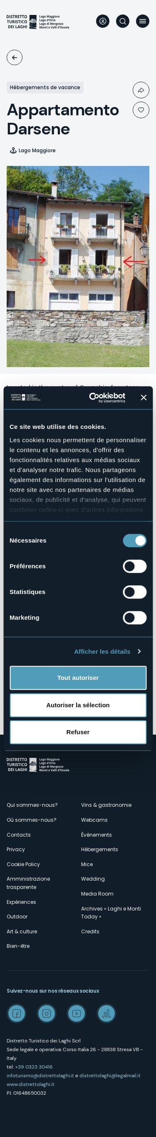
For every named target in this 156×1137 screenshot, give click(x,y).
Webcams (94, 819)
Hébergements (99, 849)
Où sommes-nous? (32, 819)
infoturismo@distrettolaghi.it (40, 1075)
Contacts (19, 834)
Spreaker (106, 1013)
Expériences (21, 902)
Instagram (47, 1013)
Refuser (78, 731)
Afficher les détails (102, 651)
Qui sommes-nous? (32, 804)
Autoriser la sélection (78, 704)
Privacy (16, 849)
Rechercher (122, 21)
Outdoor (17, 916)
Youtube (77, 1013)
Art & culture (22, 931)
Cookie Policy (23, 864)
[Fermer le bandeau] (143, 398)
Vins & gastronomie (106, 804)
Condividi (141, 90)
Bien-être (18, 946)
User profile (102, 21)
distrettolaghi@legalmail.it (110, 1075)
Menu (142, 21)
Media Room (97, 893)
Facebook (17, 1013)
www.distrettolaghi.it (30, 1084)
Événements (96, 834)
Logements (14, 57)
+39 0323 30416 (34, 1067)
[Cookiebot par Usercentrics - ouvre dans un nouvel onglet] (93, 397)
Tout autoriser (78, 677)
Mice (87, 864)
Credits (90, 931)
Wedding (93, 878)
